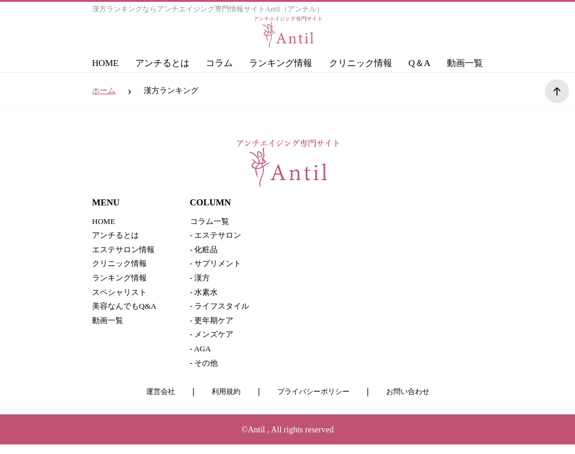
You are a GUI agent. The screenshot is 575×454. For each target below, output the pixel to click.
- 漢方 (201, 281)
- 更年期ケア (213, 326)
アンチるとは (162, 63)
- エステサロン (217, 236)
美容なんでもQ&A (126, 311)
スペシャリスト (121, 296)
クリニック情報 (360, 63)
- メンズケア (213, 342)
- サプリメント (217, 266)
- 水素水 (205, 296)
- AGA (201, 357)
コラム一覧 (211, 221)
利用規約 (222, 402)
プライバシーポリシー (314, 402)
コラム (219, 63)
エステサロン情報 (125, 251)
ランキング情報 (280, 63)
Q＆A (419, 63)
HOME (105, 63)
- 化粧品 (205, 251)
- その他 (205, 372)
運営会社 (154, 402)
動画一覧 (465, 63)
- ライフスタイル (222, 311)
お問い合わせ (413, 402)
